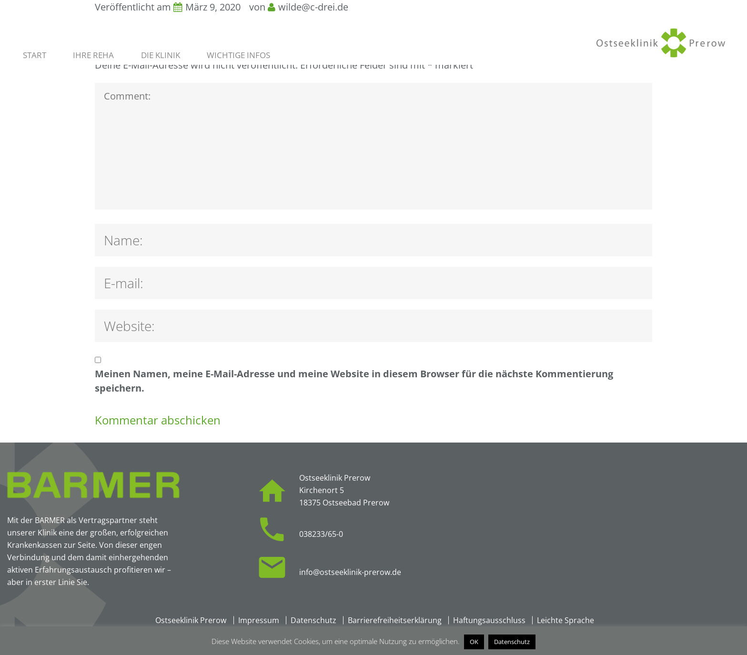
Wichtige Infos (238, 55)
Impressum (258, 620)
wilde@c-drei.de (313, 6)
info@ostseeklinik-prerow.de (350, 572)
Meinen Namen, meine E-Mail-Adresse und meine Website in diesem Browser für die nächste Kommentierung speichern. (354, 380)
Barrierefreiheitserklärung (395, 620)
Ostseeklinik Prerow (190, 620)
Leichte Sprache (565, 620)
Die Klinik (160, 55)
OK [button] (474, 641)
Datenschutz (313, 620)
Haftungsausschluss (489, 620)
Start (34, 55)
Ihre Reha (93, 55)
